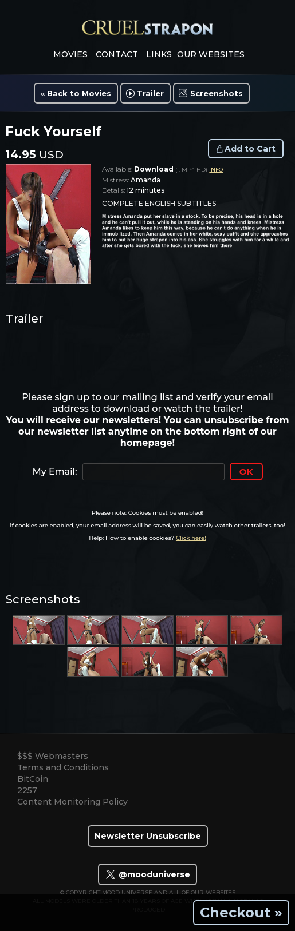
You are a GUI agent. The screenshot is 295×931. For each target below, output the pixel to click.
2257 (27, 790)
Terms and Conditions (63, 767)
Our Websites (211, 54)
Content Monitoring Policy (72, 802)
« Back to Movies (76, 93)
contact (117, 54)
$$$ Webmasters (52, 756)
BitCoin (32, 779)
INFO (216, 169)
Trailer (150, 93)
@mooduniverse (147, 874)
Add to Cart (250, 149)
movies (70, 54)
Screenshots (216, 93)
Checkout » (241, 912)
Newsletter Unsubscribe (148, 836)
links (159, 54)
